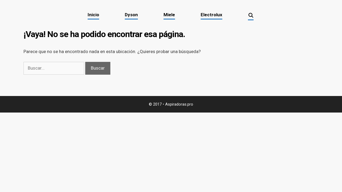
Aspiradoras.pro (179, 104)
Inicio (93, 14)
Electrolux (211, 14)
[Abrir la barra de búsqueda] (251, 16)
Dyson (131, 14)
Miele (169, 14)
